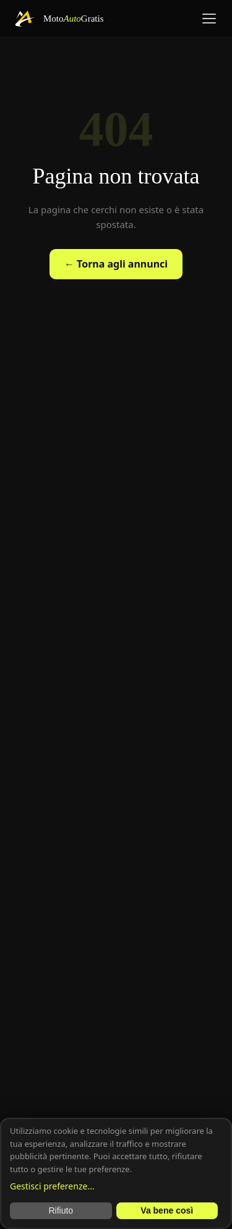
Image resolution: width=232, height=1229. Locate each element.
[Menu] (209, 18)
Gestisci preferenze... (52, 1186)
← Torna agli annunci (116, 264)
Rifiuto (60, 1210)
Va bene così (166, 1210)
